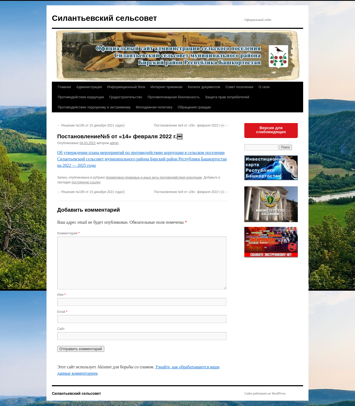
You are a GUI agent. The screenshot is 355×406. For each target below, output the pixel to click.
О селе (264, 87)
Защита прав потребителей (227, 97)
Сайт (61, 329)
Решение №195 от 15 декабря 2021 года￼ (91, 125)
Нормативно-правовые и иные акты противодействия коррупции (154, 177)
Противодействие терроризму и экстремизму (94, 107)
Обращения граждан (194, 107)
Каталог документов (204, 87)
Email (62, 312)
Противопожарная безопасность (174, 97)
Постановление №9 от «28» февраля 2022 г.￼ (191, 125)
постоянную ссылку (86, 182)
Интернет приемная (166, 87)
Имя (61, 295)
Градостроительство (125, 97)
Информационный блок (126, 87)
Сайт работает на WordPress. (265, 393)
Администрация (89, 87)
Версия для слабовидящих (271, 129)
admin (114, 143)
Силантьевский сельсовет (104, 18)
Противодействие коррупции (81, 97)
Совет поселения (239, 87)
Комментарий (68, 233)
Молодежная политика (154, 107)
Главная (64, 87)
